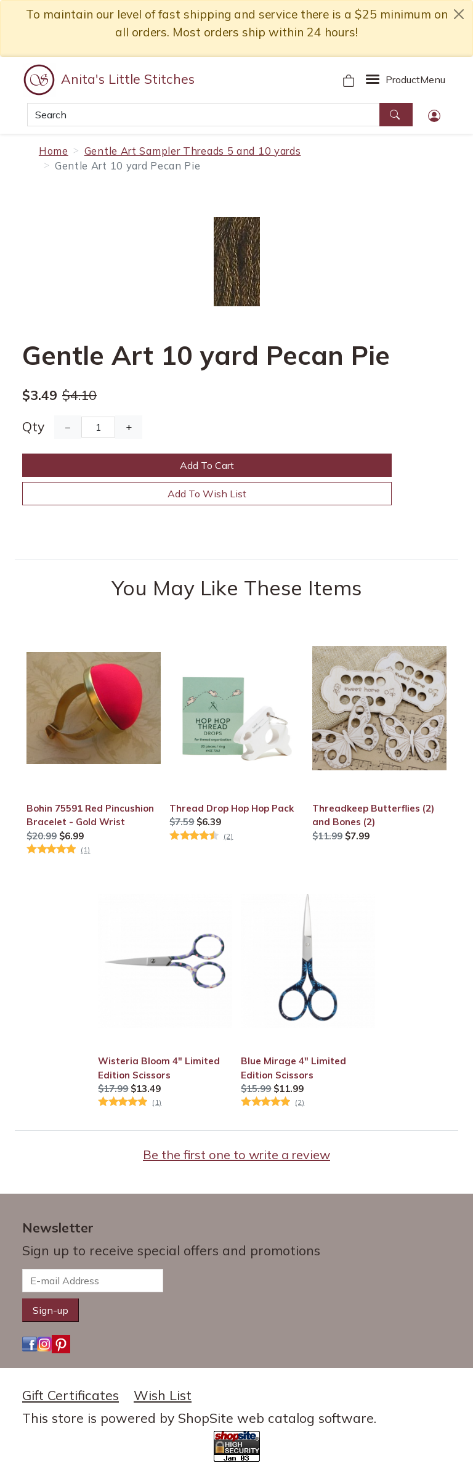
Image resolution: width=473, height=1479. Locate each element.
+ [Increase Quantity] (129, 427)
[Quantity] (98, 427)
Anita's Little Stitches (128, 79)
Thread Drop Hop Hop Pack (231, 808)
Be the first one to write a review (236, 1154)
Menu (415, 79)
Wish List (163, 1395)
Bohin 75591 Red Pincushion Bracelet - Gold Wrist (90, 815)
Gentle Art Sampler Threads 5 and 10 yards (192, 150)
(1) (85, 849)
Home (53, 150)
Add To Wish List (207, 493)
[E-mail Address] (92, 1280)
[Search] (203, 114)
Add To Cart (207, 465)
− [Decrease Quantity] (68, 427)
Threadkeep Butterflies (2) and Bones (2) (373, 815)
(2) (228, 836)
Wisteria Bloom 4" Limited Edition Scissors (159, 1067)
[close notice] (458, 14)
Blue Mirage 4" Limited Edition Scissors (293, 1067)
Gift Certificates (70, 1395)
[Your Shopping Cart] (348, 79)
